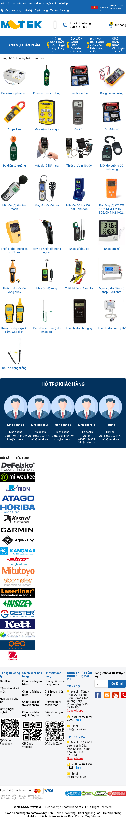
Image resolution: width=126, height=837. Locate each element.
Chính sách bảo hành (31, 693)
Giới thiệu (5, 681)
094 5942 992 (16, 435)
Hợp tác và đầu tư (9, 700)
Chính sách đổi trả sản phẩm (31, 703)
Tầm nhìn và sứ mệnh (9, 690)
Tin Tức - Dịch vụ (22, 3)
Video (37, 3)
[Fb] (98, 695)
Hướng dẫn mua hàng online (55, 683)
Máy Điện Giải (93, 816)
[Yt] (116, 695)
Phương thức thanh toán (53, 703)
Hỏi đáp (63, 3)
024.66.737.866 (86, 437)
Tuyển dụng (41, 10)
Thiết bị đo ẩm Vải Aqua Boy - (56, 816)
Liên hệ (28, 10)
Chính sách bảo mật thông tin (31, 714)
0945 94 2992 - (79, 718)
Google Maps (75, 710)
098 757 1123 (110, 435)
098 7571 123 (39, 435)
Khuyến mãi (49, 3)
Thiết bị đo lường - (66, 813)
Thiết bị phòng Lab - (90, 813)
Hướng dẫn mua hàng (116, 7)
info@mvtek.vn (15, 439)
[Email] (107, 695)
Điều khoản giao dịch (54, 714)
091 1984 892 (63, 435)
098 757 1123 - (79, 766)
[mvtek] (63, 467)
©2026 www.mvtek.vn (28, 807)
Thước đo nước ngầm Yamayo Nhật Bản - (28, 813)
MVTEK (84, 807)
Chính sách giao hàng (32, 683)
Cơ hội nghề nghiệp (7, 710)
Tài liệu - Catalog (59, 10)
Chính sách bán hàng (54, 693)
